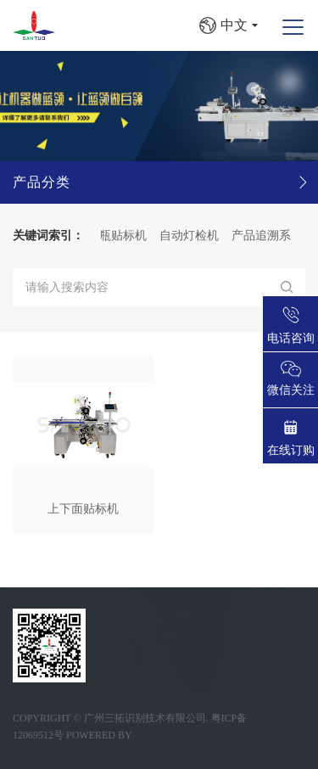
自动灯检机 (197, 235)
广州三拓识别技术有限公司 (145, 718)
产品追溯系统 (275, 235)
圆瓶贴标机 (125, 235)
